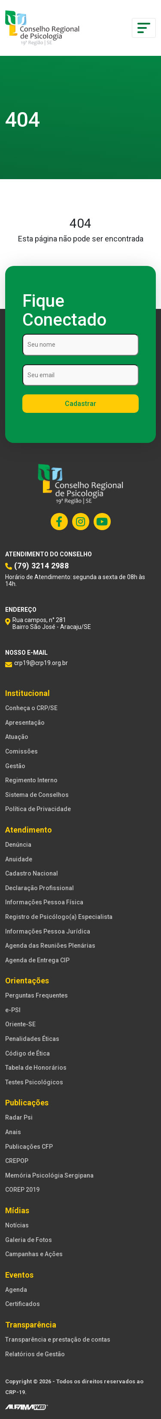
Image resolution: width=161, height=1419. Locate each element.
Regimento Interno (31, 780)
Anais (13, 1132)
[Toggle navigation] (144, 28)
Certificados (22, 1303)
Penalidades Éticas (32, 1038)
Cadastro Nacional (31, 873)
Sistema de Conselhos (37, 794)
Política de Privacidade (38, 809)
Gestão (15, 766)
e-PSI (13, 1010)
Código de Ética (27, 1053)
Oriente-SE (20, 1024)
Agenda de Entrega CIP (37, 960)
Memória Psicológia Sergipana (49, 1175)
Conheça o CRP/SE (31, 708)
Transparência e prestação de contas (57, 1339)
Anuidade (18, 859)
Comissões (21, 751)
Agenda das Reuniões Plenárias (50, 945)
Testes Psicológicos (34, 1082)
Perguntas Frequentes (36, 995)
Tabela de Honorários (36, 1067)
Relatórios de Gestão (35, 1354)
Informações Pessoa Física (44, 902)
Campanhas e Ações (34, 1254)
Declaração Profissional (39, 888)
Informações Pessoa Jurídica (47, 931)
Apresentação (25, 722)
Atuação (16, 736)
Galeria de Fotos (28, 1239)
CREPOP (16, 1160)
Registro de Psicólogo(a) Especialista (58, 916)
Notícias (17, 1225)
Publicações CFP (29, 1146)
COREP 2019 (22, 1189)
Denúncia (18, 844)
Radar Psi (19, 1117)
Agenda (16, 1289)
